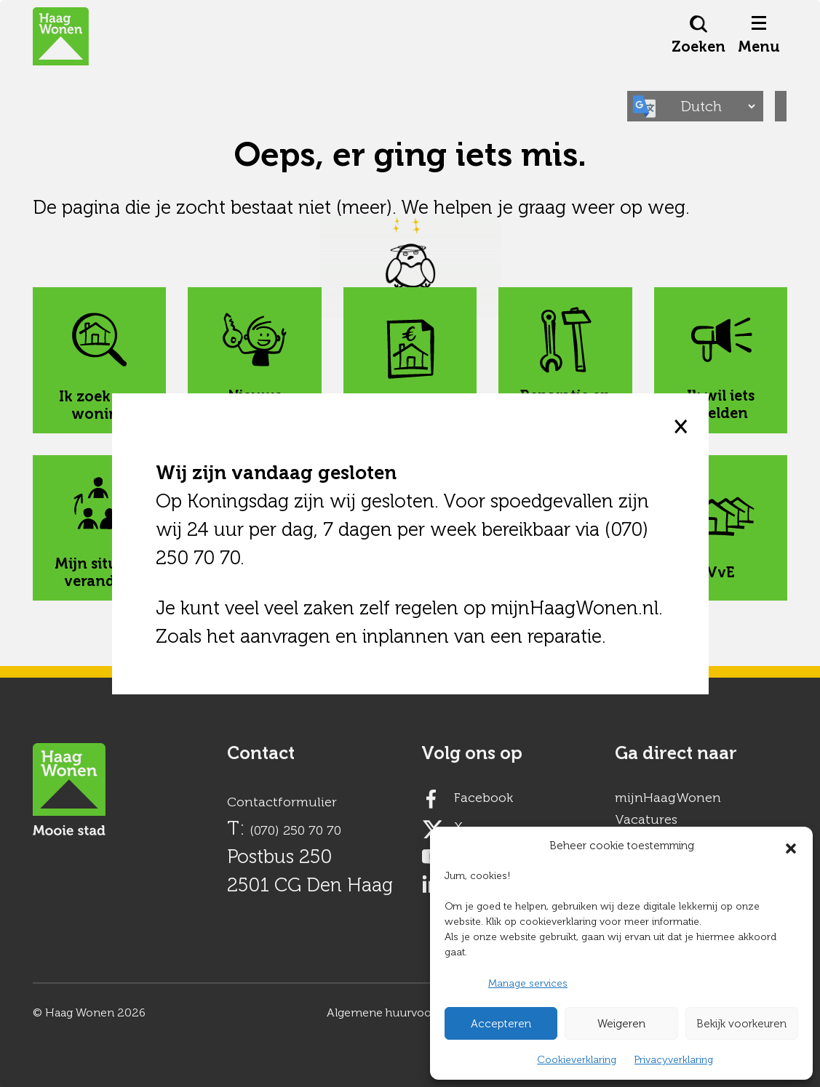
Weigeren (621, 1023)
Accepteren (501, 1023)
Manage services (528, 983)
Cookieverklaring (576, 1060)
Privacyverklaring (673, 1060)
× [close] (680, 426)
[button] (791, 845)
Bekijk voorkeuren (741, 1023)
